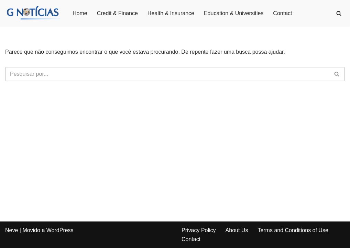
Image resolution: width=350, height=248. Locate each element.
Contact (282, 13)
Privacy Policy (199, 230)
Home (80, 13)
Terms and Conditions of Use (293, 230)
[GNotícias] (33, 13)
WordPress (60, 230)
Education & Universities (233, 13)
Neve (11, 230)
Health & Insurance (170, 13)
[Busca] (338, 13)
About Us (237, 230)
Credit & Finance (117, 13)
